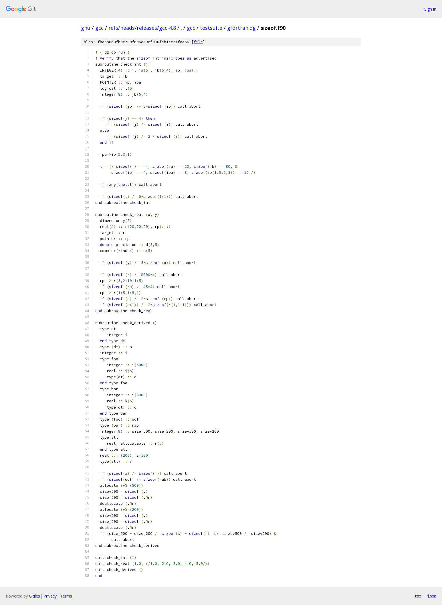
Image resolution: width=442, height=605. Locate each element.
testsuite (211, 27)
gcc (99, 27)
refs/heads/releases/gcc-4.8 (142, 27)
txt (418, 595)
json (431, 595)
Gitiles (34, 596)
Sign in (430, 9)
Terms (66, 596)
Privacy (50, 596)
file (198, 42)
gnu (85, 27)
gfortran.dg (241, 27)
